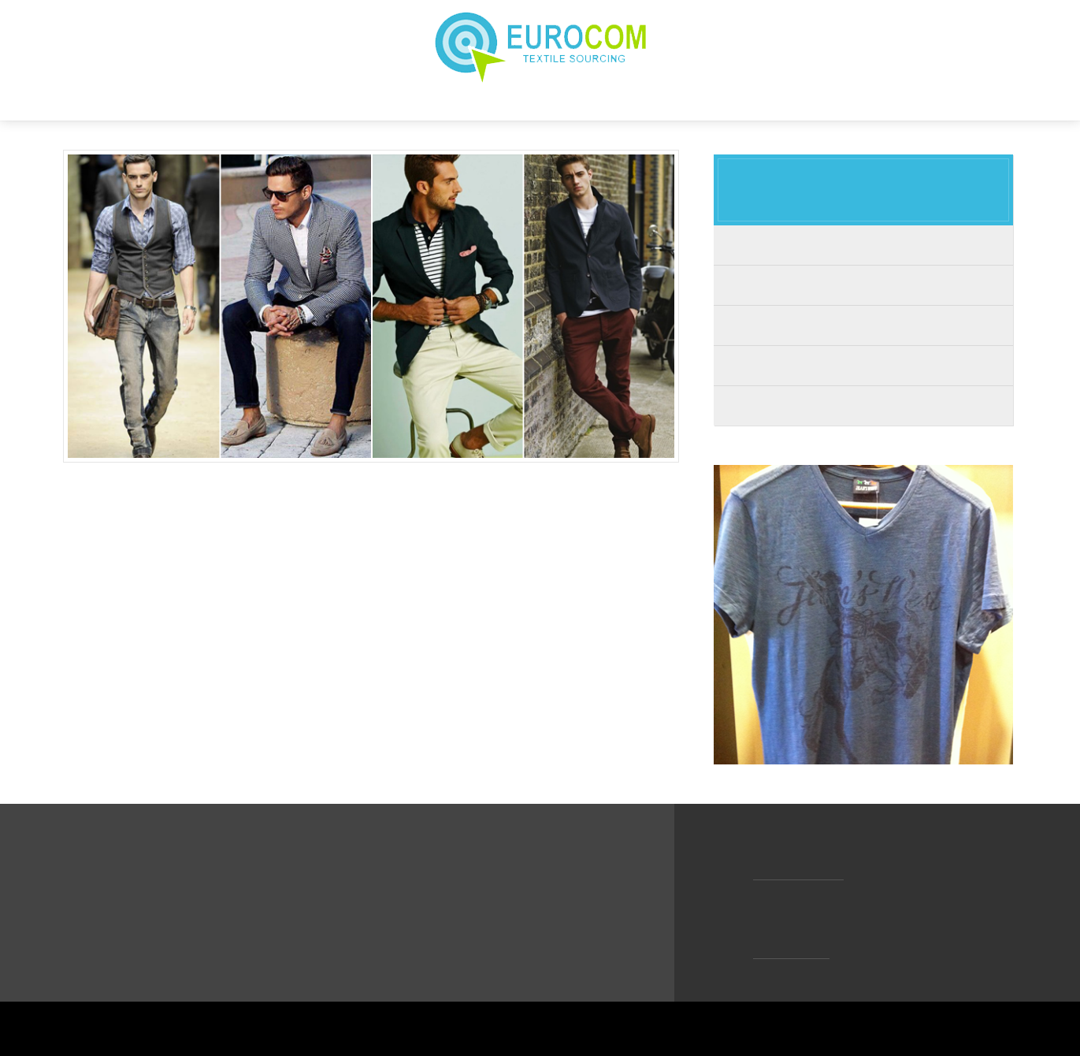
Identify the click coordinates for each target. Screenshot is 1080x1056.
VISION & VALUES (473, 101)
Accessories (863, 405)
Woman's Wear (863, 285)
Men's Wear (863, 244)
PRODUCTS (668, 101)
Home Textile (863, 365)
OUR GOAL (579, 101)
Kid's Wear (863, 325)
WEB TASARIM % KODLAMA (949, 1028)
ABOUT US (367, 101)
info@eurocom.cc (800, 872)
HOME (295, 101)
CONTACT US (765, 101)
